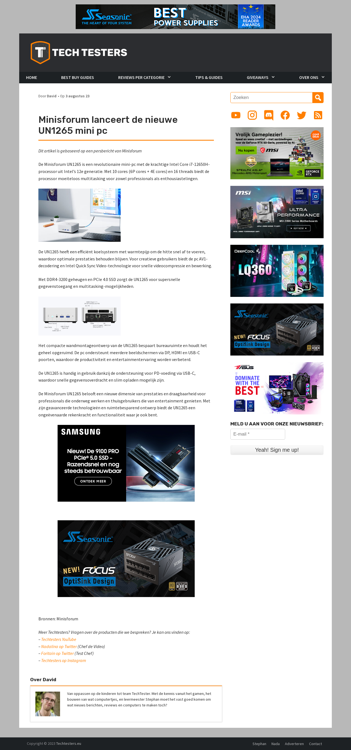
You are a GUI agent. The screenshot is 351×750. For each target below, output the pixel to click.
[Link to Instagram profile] (252, 115)
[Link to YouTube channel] (235, 115)
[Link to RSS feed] (318, 115)
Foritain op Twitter (57, 653)
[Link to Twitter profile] (301, 115)
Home (31, 77)
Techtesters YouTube (58, 639)
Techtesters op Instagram (63, 660)
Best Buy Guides (77, 77)
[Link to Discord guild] (268, 115)
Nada (275, 743)
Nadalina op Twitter (59, 646)
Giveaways (257, 77)
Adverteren (294, 743)
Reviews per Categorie (141, 77)
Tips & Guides (209, 77)
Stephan (259, 743)
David (51, 96)
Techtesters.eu (68, 743)
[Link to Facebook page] (285, 115)
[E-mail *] (257, 434)
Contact (315, 743)
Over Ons (308, 77)
